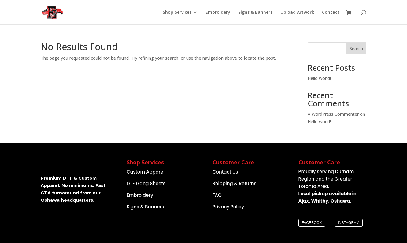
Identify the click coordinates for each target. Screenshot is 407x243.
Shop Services (177, 12)
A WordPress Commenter (333, 114)
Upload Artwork (297, 12)
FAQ (217, 195)
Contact (330, 12)
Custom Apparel (146, 172)
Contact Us (225, 172)
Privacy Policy (228, 207)
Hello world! (319, 78)
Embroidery (217, 12)
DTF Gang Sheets (146, 183)
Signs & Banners (255, 12)
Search (356, 48)
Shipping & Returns (235, 183)
